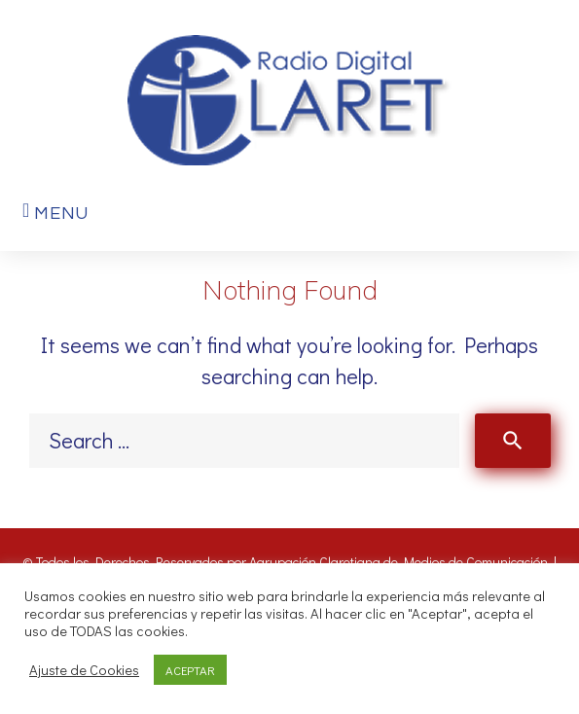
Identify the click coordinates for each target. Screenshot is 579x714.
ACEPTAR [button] (190, 669)
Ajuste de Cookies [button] (84, 670)
